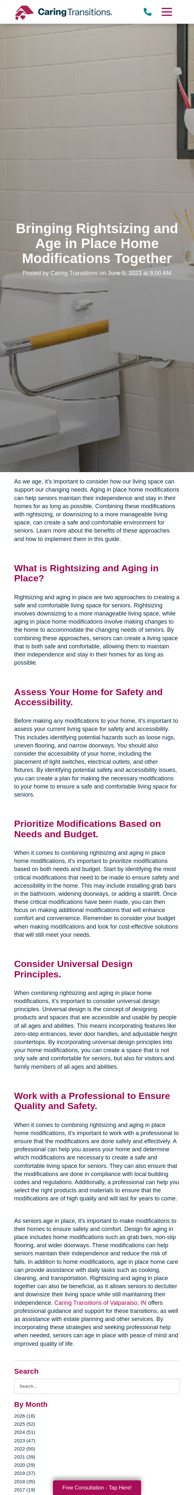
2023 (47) (24, 1440)
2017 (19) (24, 1489)
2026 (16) (24, 1416)
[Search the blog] (97, 1386)
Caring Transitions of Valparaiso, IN (100, 1303)
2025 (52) (24, 1424)
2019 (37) (24, 1473)
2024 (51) (24, 1432)
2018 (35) (24, 1481)
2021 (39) (24, 1457)
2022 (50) (24, 1448)
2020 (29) (24, 1465)
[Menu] (166, 12)
